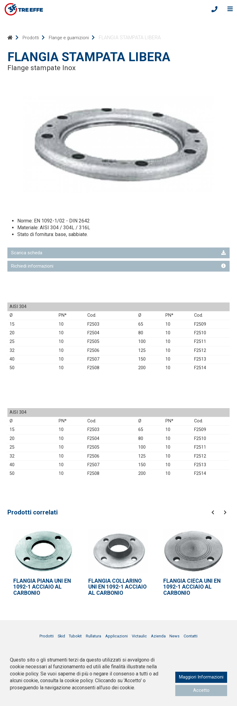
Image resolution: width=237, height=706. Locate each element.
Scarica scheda (118, 253)
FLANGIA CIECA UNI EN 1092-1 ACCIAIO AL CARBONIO (192, 588)
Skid (61, 637)
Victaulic (139, 637)
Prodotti (31, 37)
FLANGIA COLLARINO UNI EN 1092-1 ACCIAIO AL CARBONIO (117, 588)
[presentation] (212, 514)
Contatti (191, 637)
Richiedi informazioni (118, 267)
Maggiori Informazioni (199, 676)
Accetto (199, 690)
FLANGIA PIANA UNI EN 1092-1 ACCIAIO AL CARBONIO (42, 588)
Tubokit (75, 637)
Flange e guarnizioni (71, 37)
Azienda (158, 637)
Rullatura (93, 637)
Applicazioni (116, 637)
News (174, 637)
